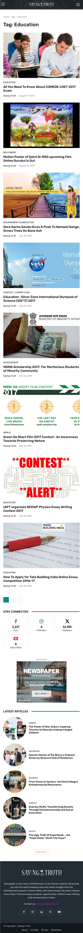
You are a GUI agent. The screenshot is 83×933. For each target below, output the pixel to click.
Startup (33, 803)
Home (6, 16)
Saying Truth (9, 95)
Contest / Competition (16, 292)
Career (32, 723)
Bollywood (9, 152)
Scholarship (10, 362)
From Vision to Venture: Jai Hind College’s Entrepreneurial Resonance (53, 783)
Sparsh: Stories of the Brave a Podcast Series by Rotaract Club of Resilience (52, 756)
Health (32, 831)
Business (33, 778)
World (7, 432)
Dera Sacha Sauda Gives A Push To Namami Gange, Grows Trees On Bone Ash (41, 229)
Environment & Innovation (18, 222)
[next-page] (20, 600)
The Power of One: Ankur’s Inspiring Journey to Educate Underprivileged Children (50, 729)
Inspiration (34, 751)
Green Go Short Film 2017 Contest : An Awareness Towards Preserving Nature (40, 439)
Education (9, 82)
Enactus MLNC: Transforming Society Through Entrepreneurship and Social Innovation (51, 809)
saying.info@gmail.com (47, 904)
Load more (41, 852)
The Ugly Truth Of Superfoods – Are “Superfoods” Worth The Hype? (49, 837)
